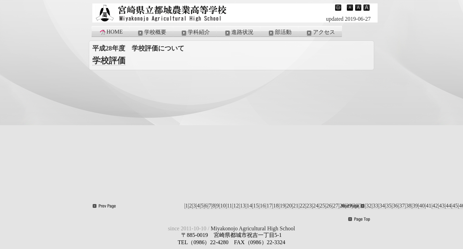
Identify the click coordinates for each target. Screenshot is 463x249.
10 (223, 206)
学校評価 (109, 60)
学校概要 (151, 32)
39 (415, 206)
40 (422, 206)
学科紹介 (195, 32)
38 (408, 206)
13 (243, 206)
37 (402, 206)
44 (448, 206)
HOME (111, 32)
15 (256, 206)
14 (249, 206)
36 (395, 206)
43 (442, 206)
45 (455, 206)
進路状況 (238, 32)
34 (382, 206)
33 (375, 206)
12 (236, 206)
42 (435, 206)
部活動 (279, 32)
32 (369, 206)
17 (269, 206)
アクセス (320, 32)
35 (388, 206)
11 (229, 206)
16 (262, 206)
